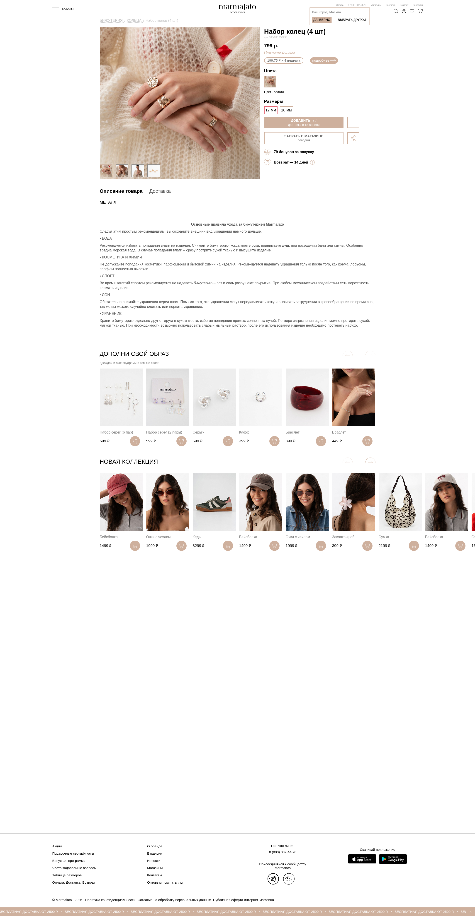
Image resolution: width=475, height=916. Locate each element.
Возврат (404, 5)
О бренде (154, 846)
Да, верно (321, 20)
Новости (153, 861)
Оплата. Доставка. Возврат (73, 882)
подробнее (324, 60)
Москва (339, 5)
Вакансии (154, 853)
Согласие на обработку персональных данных (174, 900)
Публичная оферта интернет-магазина (243, 900)
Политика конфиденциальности (110, 900)
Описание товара (121, 191)
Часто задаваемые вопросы (74, 868)
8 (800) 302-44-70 (357, 5)
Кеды (197, 537)
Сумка (384, 537)
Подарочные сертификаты (73, 853)
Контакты (418, 5)
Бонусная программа (68, 861)
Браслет (293, 432)
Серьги (199, 432)
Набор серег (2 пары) (164, 432)
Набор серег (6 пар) (116, 432)
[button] (370, 463)
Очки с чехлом (158, 537)
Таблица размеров (67, 875)
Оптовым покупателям (165, 882)
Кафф (244, 432)
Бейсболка (109, 537)
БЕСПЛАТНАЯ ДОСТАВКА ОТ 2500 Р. (33, 912)
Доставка (390, 5)
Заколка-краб (343, 537)
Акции (57, 846)
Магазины (376, 5)
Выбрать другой (352, 20)
